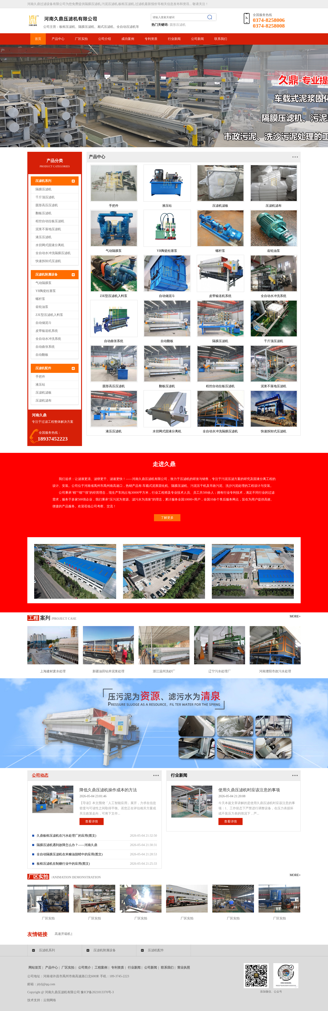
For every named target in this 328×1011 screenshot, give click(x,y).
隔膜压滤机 (43, 189)
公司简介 (84, 967)
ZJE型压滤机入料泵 (49, 315)
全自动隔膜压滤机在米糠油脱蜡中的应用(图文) (69, 854)
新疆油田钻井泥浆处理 (108, 671)
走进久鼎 (164, 464)
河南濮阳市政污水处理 (275, 671)
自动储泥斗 (43, 323)
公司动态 (40, 775)
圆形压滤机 (178, 24)
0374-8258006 (269, 20)
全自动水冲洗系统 (48, 338)
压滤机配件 (43, 368)
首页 (38, 39)
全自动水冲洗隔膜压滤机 (53, 253)
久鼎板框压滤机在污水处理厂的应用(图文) (66, 835)
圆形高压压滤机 (47, 205)
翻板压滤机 (43, 213)
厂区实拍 (81, 39)
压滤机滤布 (43, 400)
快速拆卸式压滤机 (48, 261)
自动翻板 (42, 354)
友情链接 (37, 934)
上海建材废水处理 (53, 671)
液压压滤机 (43, 237)
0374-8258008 (269, 26)
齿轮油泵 (42, 307)
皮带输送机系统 (47, 331)
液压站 (40, 384)
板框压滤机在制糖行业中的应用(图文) (63, 863)
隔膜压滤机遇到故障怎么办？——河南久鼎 (67, 845)
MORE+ (295, 616)
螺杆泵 (40, 299)
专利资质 (151, 39)
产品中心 (58, 39)
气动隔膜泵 (43, 283)
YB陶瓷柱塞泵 (46, 291)
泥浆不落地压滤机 (48, 229)
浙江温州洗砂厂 (164, 671)
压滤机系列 (43, 181)
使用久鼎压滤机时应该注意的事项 (249, 790)
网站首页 (34, 967)
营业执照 (183, 967)
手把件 (40, 376)
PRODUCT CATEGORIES (55, 166)
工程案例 (101, 967)
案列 (38, 618)
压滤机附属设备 (46, 274)
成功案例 (127, 39)
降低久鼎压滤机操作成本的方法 (108, 790)
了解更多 (167, 517)
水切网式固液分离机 (50, 245)
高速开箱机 (63, 934)
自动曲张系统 (45, 346)
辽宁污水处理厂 (219, 671)
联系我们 (220, 39)
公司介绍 (104, 39)
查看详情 (91, 821)
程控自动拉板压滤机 (50, 221)
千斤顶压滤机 (45, 197)
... (295, 154)
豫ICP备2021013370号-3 (97, 992)
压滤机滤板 (43, 392)
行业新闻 (174, 39)
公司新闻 (197, 39)
